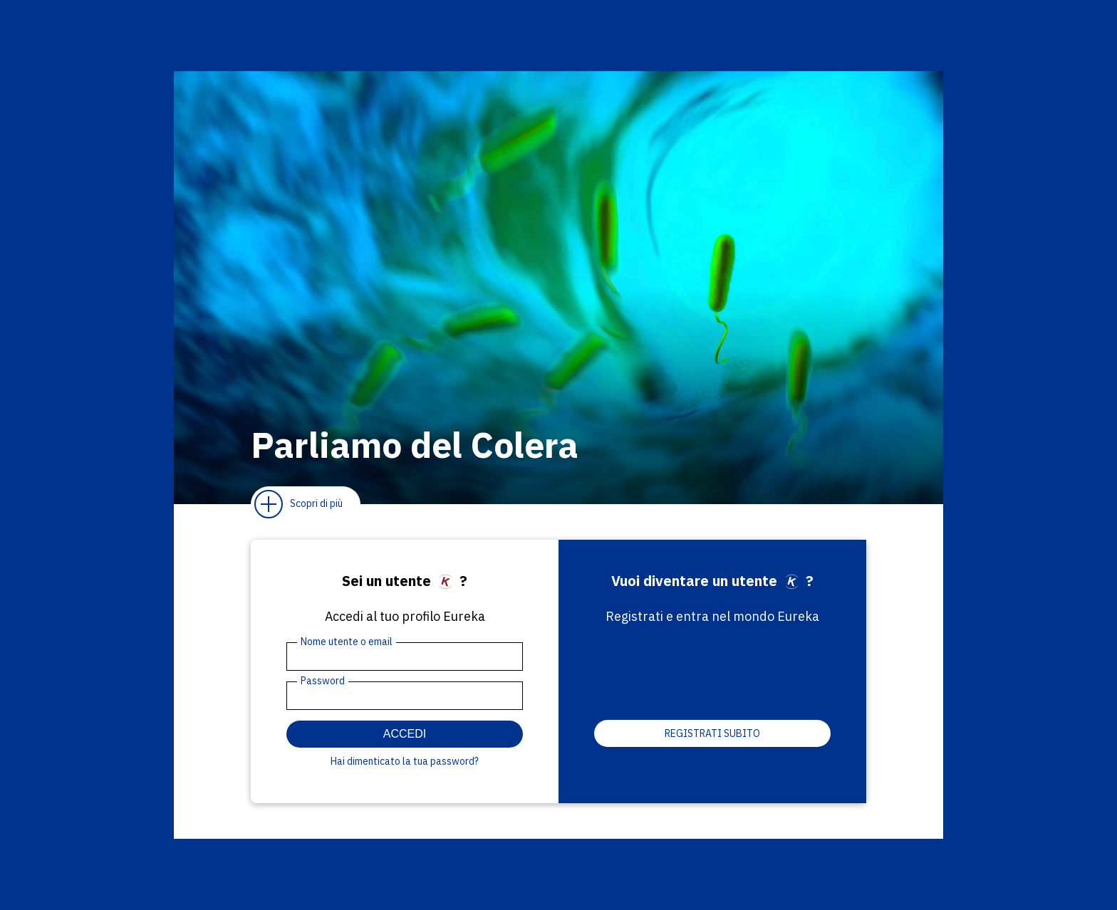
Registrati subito (712, 733)
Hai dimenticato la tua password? (405, 761)
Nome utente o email (347, 641)
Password (323, 680)
